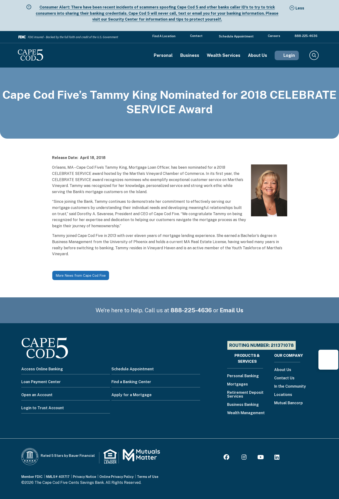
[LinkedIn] (276, 458)
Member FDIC (32, 477)
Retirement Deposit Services (245, 395)
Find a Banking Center (131, 382)
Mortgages (237, 384)
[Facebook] (227, 458)
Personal (163, 55)
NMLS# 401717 (58, 477)
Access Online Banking (42, 369)
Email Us (231, 310)
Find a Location (164, 36)
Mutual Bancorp (288, 403)
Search (313, 55)
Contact (196, 36)
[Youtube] (260, 458)
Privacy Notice (84, 477)
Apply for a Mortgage (131, 395)
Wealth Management (246, 413)
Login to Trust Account (42, 408)
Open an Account (37, 395)
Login (289, 55)
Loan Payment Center (41, 382)
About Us (257, 55)
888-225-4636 (306, 36)
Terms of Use (147, 477)
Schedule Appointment (236, 36)
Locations (283, 395)
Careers (274, 36)
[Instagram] (244, 458)
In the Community (290, 387)
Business (189, 55)
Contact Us (284, 378)
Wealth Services (223, 55)
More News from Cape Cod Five (81, 275)
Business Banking (243, 405)
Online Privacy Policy (116, 477)
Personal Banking (243, 376)
